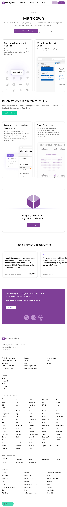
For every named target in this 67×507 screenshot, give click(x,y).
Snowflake (27, 487)
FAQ (48, 360)
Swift (17, 420)
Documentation (52, 358)
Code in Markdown (9, 113)
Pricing (32, 3)
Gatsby (4, 440)
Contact (49, 363)
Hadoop (4, 449)
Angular (44, 431)
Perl (30, 411)
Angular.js (59, 431)
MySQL (26, 473)
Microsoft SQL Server (54, 473)
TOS (3, 384)
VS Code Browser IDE (9, 360)
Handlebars (32, 405)
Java (57, 405)
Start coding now (33, 225)
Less (57, 408)
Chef (30, 449)
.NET (43, 402)
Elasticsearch (28, 478)
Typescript (32, 420)
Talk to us (10, 308)
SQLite (4, 481)
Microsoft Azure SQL (31, 484)
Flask (17, 437)
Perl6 (44, 411)
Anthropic (19, 459)
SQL (3, 420)
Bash (57, 422)
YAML (17, 422)
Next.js (4, 428)
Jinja (30, 408)
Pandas (4, 443)
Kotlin (44, 422)
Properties (5, 414)
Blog (37, 3)
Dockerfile (32, 402)
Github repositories (30, 366)
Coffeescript (46, 399)
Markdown (19, 411)
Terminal (5, 363)
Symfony (58, 437)
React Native (20, 443)
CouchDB (50, 493)
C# (56, 399)
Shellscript (59, 417)
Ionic (57, 428)
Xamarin (31, 446)
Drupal (18, 440)
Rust (30, 417)
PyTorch (4, 462)
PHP (57, 411)
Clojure (31, 399)
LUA (3, 411)
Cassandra (27, 481)
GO (3, 405)
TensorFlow (19, 462)
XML (57, 420)
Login (54, 3)
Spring (58, 434)
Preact (4, 431)
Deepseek (45, 459)
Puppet (18, 449)
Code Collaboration (8, 366)
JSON (4, 408)
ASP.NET (5, 434)
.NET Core (59, 440)
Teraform (59, 443)
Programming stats (30, 368)
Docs (43, 3)
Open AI (4, 459)
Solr (3, 490)
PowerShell (19, 425)
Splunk (4, 484)
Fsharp (58, 402)
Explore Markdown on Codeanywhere (26, 31)
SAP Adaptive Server (31, 493)
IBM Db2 (5, 478)
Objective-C (60, 425)
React (4, 417)
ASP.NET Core (33, 434)
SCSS (44, 417)
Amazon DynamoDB (8, 487)
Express (18, 434)
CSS (3, 402)
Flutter (44, 443)
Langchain (32, 462)
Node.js (31, 440)
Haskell (31, 425)
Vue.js (44, 434)
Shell (3, 425)
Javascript (19, 408)
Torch (57, 446)
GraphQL (32, 428)
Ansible (31, 443)
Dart (17, 402)
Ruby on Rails (46, 437)
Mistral (58, 459)
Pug (17, 414)
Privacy (4, 386)
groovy (18, 405)
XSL (3, 422)
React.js (31, 431)
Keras (4, 446)
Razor (57, 414)
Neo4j (26, 490)
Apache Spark (46, 446)
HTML (44, 405)
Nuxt (17, 428)
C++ (3, 399)
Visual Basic (46, 420)
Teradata (49, 487)
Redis (48, 475)
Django (4, 437)
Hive (48, 484)
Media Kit (5, 381)
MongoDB (27, 475)
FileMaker (5, 493)
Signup (62, 3)
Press (4, 378)
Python (31, 414)
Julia (30, 422)
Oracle (4, 472)
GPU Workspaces (7, 368)
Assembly (45, 425)
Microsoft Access (52, 478)
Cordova (18, 446)
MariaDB (49, 481)
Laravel (31, 437)
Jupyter (44, 408)
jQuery (18, 431)
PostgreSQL (6, 475)
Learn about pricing (46, 31)
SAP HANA (50, 490)
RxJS (44, 428)
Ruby (17, 417)
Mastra (31, 459)
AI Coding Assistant (8, 358)
